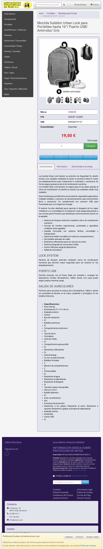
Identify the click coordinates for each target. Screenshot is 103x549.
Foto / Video (9, 73)
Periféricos (8, 62)
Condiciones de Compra (63, 495)
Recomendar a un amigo (82, 167)
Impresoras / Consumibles (15, 41)
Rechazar (79, 537)
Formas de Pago (84, 495)
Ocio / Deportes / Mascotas (15, 89)
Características (46, 167)
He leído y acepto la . (72, 476)
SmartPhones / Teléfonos (15, 30)
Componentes (10, 19)
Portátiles (8, 24)
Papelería (8, 83)
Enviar (85, 482)
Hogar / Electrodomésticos (15, 78)
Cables (7, 57)
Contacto (57, 490)
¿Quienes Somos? (60, 498)
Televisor (8, 35)
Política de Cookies (88, 546)
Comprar (90, 146)
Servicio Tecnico (84, 498)
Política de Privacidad (79, 470)
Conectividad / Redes (13, 46)
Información (62, 167)
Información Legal (84, 490)
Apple (6, 94)
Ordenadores (9, 14)
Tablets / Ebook (10, 67)
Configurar (69, 537)
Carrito (94, 5)
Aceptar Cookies (93, 537)
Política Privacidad (60, 492)
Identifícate (80, 5)
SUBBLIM (72, 112)
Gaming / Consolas (12, 51)
